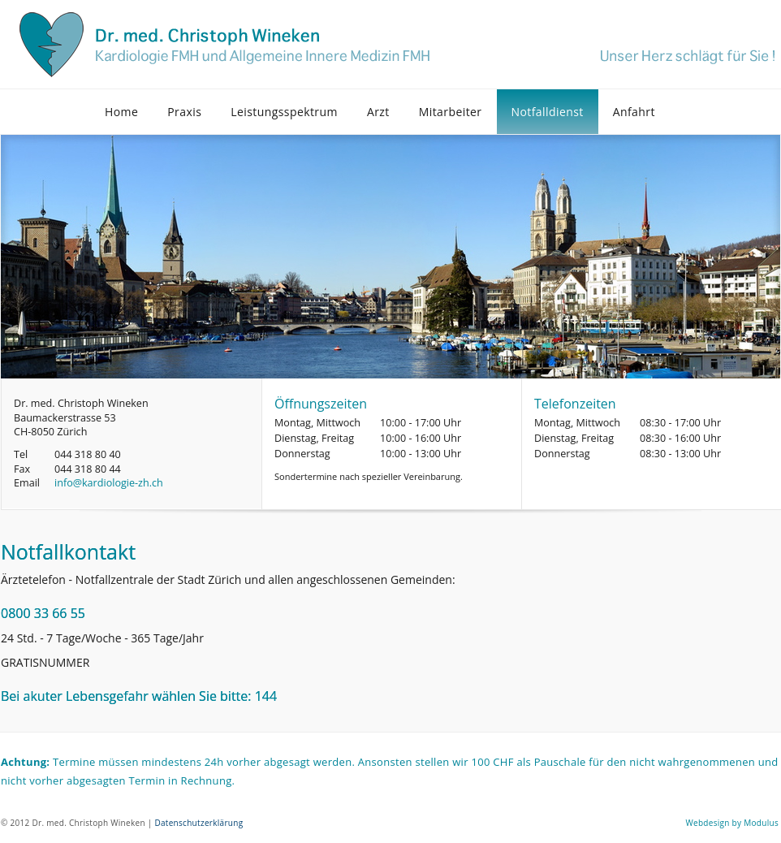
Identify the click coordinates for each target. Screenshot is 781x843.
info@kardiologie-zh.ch (108, 483)
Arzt (378, 111)
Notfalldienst (547, 111)
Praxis (184, 111)
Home (121, 111)
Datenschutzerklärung (198, 822)
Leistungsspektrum (284, 111)
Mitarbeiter (450, 111)
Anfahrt (634, 111)
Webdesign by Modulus (732, 822)
